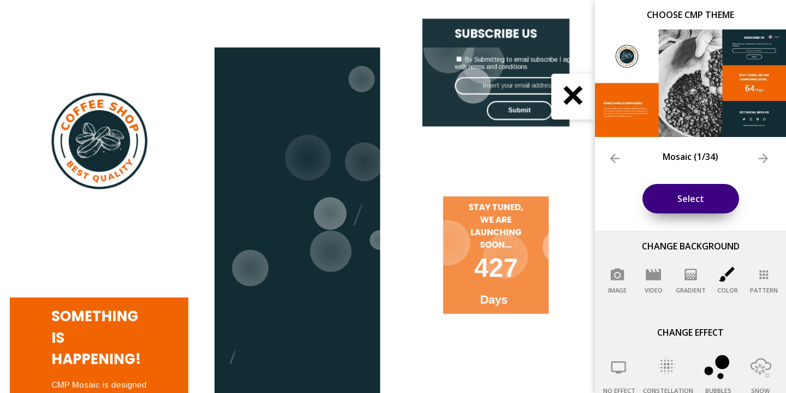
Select (690, 199)
